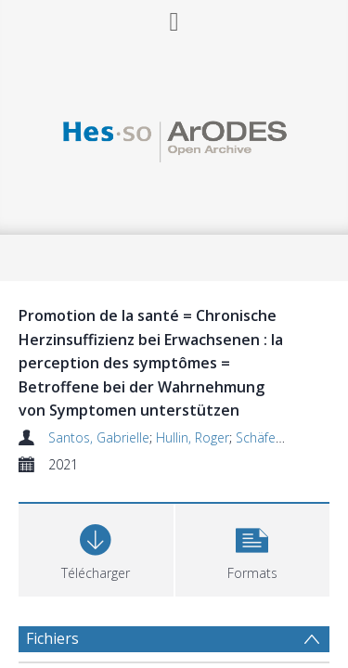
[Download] (96, 548)
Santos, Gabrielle (98, 437)
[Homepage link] (174, 137)
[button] (252, 548)
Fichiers (52, 638)
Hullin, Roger (192, 437)
